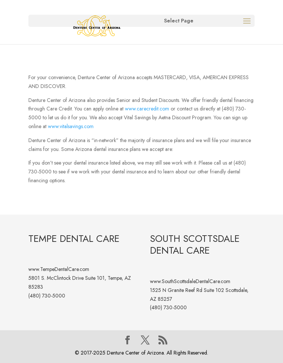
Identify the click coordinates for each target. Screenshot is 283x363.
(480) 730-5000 (46, 295)
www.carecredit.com (147, 108)
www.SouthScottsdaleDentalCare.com (190, 281)
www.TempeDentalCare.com (58, 269)
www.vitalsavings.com (71, 126)
